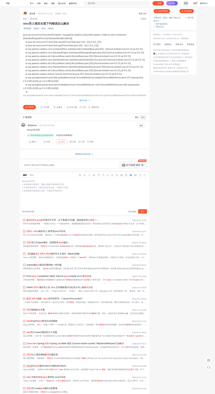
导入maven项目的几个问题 (42, 325)
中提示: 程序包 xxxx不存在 (46, 370)
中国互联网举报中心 (161, 54)
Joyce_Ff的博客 (30, 251)
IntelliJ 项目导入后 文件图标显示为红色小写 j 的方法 (60, 281)
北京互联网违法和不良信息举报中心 (168, 51)
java (43, 22)
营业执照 (185, 47)
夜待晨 (32, 7)
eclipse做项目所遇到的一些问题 (44, 258)
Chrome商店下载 (160, 58)
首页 (25, 12)
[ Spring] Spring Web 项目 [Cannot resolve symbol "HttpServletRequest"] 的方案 (77, 337)
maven (50, 22)
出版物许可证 (182, 61)
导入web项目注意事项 (42, 382)
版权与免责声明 (160, 61)
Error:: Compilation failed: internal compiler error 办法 (59, 269)
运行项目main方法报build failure (46, 359)
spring (36, 22)
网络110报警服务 (179, 54)
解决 (33, 135)
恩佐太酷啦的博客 (30, 284)
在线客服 (184, 32)
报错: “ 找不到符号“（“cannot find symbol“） (55, 292)
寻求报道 (190, 38)
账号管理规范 (174, 58)
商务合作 (179, 38)
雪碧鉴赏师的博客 (30, 239)
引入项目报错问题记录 (42, 348)
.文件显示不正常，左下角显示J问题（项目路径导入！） (63, 213)
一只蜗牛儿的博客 (30, 296)
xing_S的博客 (29, 318)
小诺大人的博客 (29, 374)
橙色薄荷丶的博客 (30, 340)
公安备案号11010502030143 (168, 47)
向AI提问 (187, 4)
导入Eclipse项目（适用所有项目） (48, 236)
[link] (25, 12)
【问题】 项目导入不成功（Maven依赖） (54, 247)
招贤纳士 (168, 38)
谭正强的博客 (29, 352)
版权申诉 (171, 61)
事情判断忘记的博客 (31, 262)
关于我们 (157, 38)
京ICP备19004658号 (162, 43)
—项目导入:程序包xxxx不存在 (46, 224)
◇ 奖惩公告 (159, 20)
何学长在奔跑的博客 (31, 217)
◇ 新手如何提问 (161, 17)
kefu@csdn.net (172, 32)
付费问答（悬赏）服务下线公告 (167, 11)
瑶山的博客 (28, 329)
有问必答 (34, 12)
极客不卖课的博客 (30, 385)
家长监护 (189, 51)
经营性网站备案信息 (180, 43)
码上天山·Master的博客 (33, 228)
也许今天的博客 (29, 307)
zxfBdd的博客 (29, 273)
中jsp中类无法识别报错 (42, 314)
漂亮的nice (32, 119)
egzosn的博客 (29, 363)
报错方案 (36, 303)
